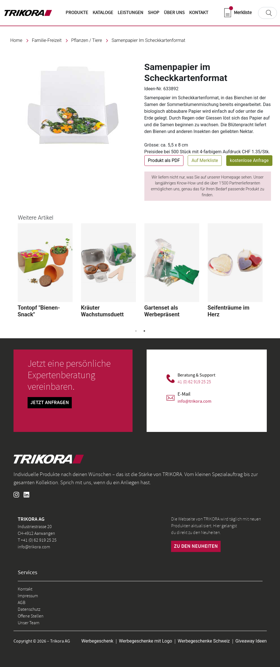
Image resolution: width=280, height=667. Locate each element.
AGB (21, 602)
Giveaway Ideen (251, 641)
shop (153, 13)
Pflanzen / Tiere (86, 40)
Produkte (77, 13)
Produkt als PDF (164, 160)
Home (16, 40)
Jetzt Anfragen (49, 402)
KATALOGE (103, 13)
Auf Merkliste (204, 160)
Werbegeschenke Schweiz (204, 641)
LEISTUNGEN (130, 13)
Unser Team (28, 623)
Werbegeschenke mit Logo (145, 641)
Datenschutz (29, 609)
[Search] (267, 13)
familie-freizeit (47, 40)
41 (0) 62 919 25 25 (194, 382)
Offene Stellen (31, 616)
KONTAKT (198, 13)
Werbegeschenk (97, 641)
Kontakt (25, 589)
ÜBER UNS (174, 13)
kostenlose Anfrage (249, 160)
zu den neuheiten (196, 546)
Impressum (28, 596)
